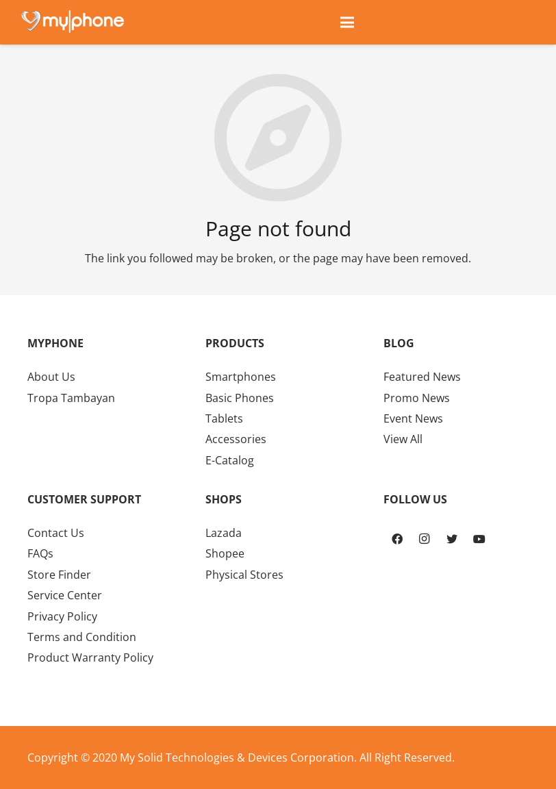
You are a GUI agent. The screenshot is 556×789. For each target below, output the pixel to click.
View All (402, 439)
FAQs (40, 553)
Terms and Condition (81, 636)
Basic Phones (239, 397)
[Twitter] (452, 539)
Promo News (416, 397)
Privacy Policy (62, 616)
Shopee (224, 553)
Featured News (422, 376)
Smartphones (240, 376)
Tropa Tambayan (71, 397)
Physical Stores (244, 574)
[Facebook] (397, 539)
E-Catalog (229, 460)
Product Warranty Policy (90, 657)
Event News (413, 418)
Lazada (223, 532)
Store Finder (59, 574)
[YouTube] (479, 539)
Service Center (64, 595)
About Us (51, 376)
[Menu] (347, 22)
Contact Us (55, 532)
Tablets (224, 418)
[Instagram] (424, 539)
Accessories (235, 439)
